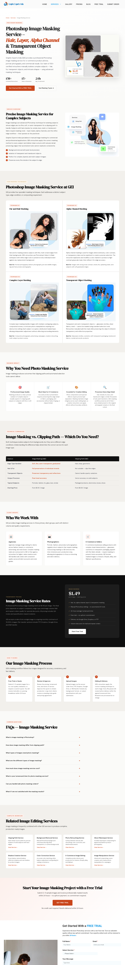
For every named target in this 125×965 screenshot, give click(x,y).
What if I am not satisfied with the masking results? (25, 792)
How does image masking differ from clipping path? (25, 745)
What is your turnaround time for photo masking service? (27, 776)
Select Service (68, 950)
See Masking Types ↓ (46, 88)
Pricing (79, 4)
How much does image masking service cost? (23, 768)
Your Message (67, 959)
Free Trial (98, 4)
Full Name (66, 941)
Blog (88, 4)
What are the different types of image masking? (24, 761)
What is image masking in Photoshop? (20, 737)
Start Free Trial (77, 631)
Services (57, 4)
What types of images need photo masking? (22, 753)
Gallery (68, 4)
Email (95, 941)
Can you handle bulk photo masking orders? (22, 784)
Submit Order (113, 4)
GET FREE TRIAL (63, 903)
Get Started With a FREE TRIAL (20, 88)
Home (44, 4)
